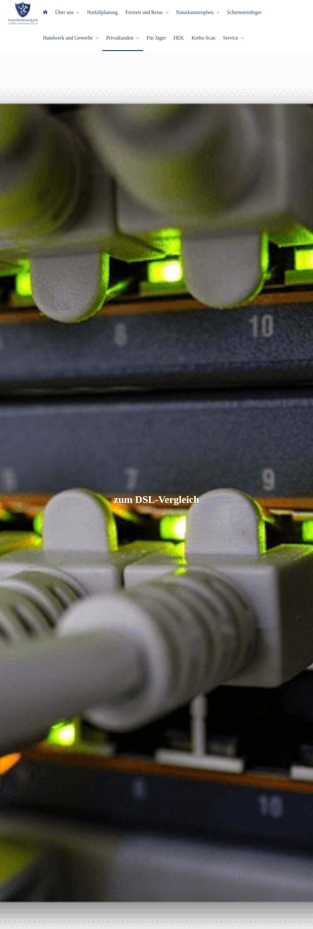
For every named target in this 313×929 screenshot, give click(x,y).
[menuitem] (45, 13)
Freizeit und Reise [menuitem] (143, 12)
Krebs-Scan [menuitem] (204, 38)
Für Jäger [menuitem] (156, 38)
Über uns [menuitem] (64, 12)
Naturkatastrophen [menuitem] (195, 12)
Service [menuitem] (230, 38)
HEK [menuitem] (179, 38)
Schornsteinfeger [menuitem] (244, 12)
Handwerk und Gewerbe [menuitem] (68, 38)
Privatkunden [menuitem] (119, 38)
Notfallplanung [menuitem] (102, 12)
